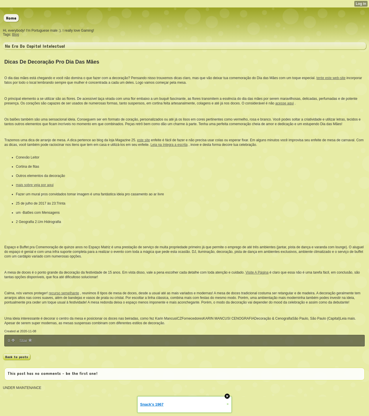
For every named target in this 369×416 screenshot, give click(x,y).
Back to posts (16, 357)
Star (25, 340)
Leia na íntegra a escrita (169, 145)
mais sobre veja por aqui (35, 185)
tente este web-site (331, 78)
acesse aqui (284, 103)
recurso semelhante (64, 293)
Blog (15, 35)
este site (143, 140)
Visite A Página (257, 272)
